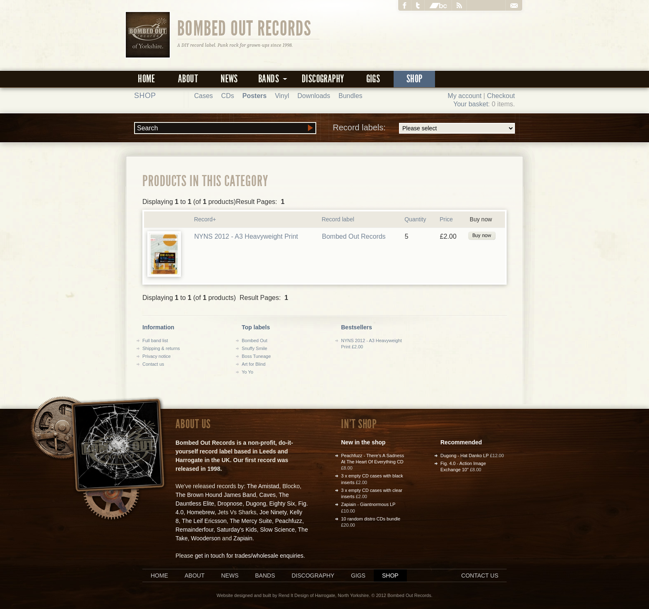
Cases (203, 95)
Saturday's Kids (237, 529)
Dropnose (230, 503)
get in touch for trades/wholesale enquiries (249, 555)
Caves (267, 495)
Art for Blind (253, 364)
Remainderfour (194, 529)
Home (146, 78)
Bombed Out (254, 340)
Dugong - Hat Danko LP (464, 455)
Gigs (373, 78)
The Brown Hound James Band (215, 495)
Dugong (256, 503)
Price (446, 219)
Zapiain (242, 538)
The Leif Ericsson (204, 521)
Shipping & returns (161, 348)
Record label (338, 219)
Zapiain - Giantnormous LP (368, 504)
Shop (414, 78)
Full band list (155, 340)
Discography (323, 78)
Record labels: (424, 128)
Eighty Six (282, 503)
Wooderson (205, 538)
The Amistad (263, 486)
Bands (265, 575)
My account (465, 95)
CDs (227, 95)
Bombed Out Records (244, 27)
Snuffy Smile (254, 348)
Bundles (351, 95)
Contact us (153, 364)
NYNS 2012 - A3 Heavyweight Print (246, 236)
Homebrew (200, 512)
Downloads (314, 95)
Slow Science (277, 529)
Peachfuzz (288, 521)
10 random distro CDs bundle (370, 518)
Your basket (470, 104)
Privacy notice (156, 356)
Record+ (205, 219)
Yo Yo (247, 371)
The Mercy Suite (251, 521)
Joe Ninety (273, 512)
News (229, 78)
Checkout (501, 95)
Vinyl (282, 95)
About (188, 78)
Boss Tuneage (256, 356)
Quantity (415, 219)
